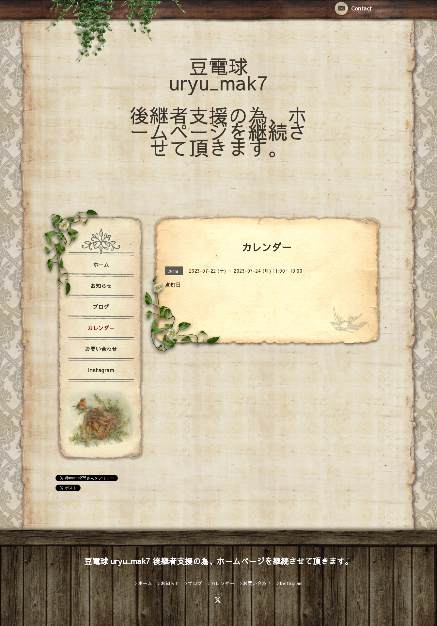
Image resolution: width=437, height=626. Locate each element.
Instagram (101, 370)
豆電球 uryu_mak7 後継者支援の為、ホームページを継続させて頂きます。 (218, 106)
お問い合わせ (101, 348)
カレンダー (101, 327)
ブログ (101, 306)
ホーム (101, 264)
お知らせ (101, 285)
